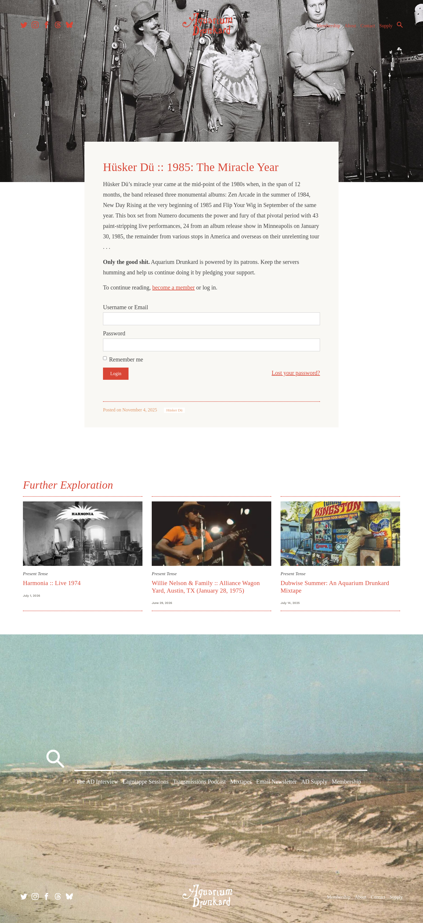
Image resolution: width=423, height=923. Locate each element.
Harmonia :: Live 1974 (52, 583)
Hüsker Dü (174, 410)
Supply (386, 25)
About (350, 25)
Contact (368, 25)
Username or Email (125, 307)
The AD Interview (97, 781)
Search (400, 25)
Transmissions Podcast (199, 781)
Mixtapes (241, 781)
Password (114, 333)
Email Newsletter (276, 781)
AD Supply (314, 781)
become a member (173, 287)
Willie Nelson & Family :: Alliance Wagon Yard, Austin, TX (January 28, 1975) (206, 587)
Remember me (126, 359)
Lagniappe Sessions (146, 781)
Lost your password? (296, 373)
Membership (328, 25)
